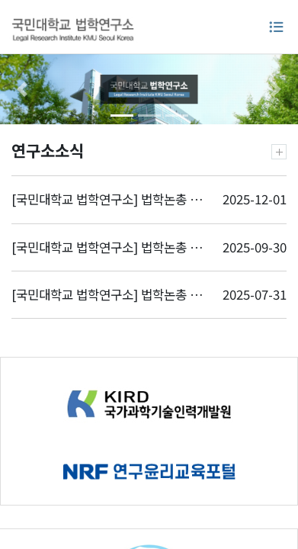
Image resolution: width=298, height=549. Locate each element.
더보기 (279, 151)
